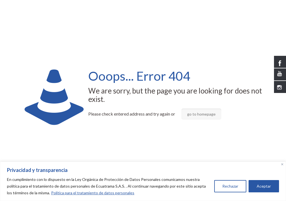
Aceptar (264, 186)
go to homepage (201, 114)
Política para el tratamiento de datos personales (92, 192)
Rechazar (230, 186)
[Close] (282, 164)
